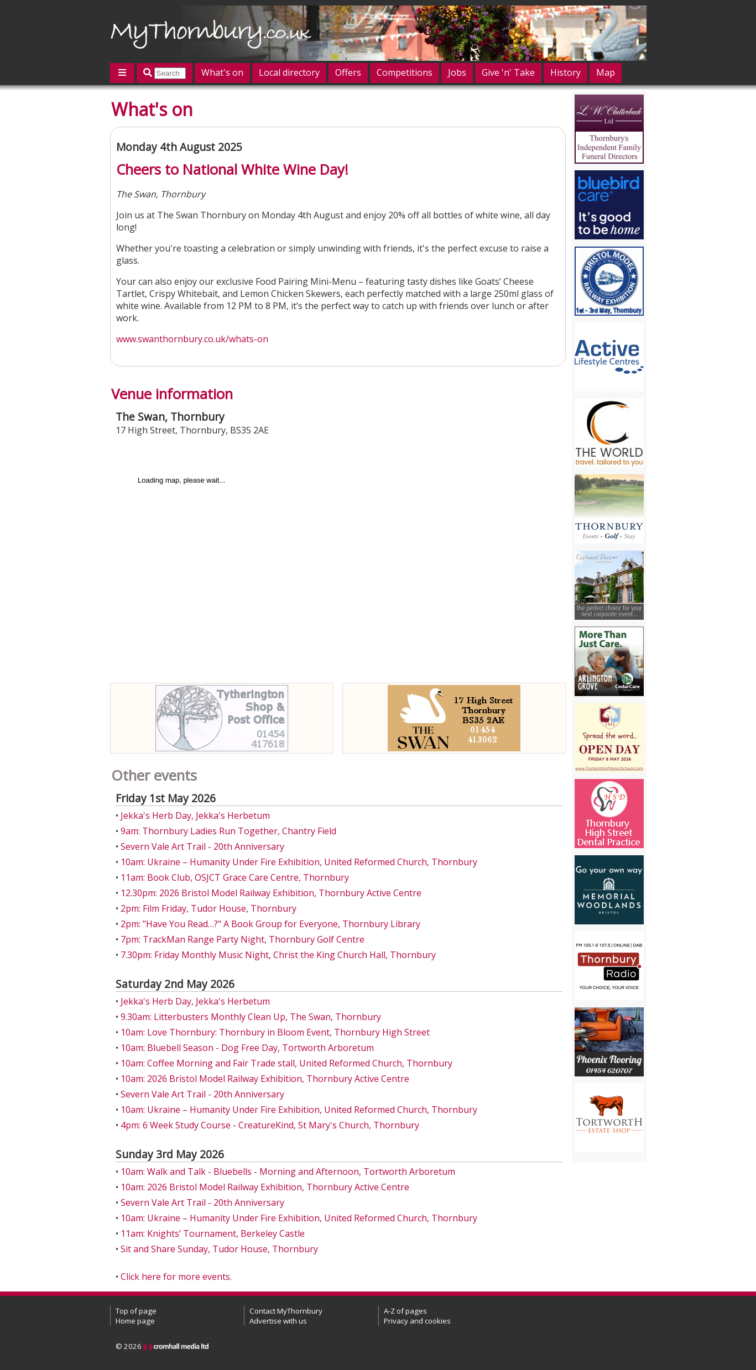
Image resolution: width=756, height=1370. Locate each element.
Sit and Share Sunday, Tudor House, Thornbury (219, 1249)
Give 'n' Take (508, 72)
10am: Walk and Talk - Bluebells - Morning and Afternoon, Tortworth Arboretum (288, 1171)
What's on (222, 72)
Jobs (457, 72)
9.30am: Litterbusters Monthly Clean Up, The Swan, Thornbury (251, 1017)
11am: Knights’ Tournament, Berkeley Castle (213, 1233)
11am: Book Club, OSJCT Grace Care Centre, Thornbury (235, 877)
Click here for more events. (176, 1276)
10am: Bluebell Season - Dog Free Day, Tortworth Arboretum (247, 1048)
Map (605, 72)
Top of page (136, 1311)
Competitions (404, 72)
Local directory (289, 72)
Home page (135, 1321)
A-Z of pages (405, 1311)
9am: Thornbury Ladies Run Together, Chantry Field (228, 831)
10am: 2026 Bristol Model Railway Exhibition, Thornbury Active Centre (265, 1079)
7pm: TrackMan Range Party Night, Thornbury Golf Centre (242, 939)
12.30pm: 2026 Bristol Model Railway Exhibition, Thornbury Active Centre (271, 893)
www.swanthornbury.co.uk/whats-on (192, 339)
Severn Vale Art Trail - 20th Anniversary (202, 846)
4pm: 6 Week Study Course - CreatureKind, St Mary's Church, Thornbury (270, 1125)
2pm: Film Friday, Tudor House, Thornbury (208, 908)
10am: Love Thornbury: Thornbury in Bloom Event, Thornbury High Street (275, 1032)
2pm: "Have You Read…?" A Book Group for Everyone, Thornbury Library (270, 924)
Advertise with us (278, 1321)
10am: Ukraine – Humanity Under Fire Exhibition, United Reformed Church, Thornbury (299, 862)
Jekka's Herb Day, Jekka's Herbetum (195, 815)
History (565, 72)
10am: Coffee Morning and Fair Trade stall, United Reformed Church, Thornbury (286, 1063)
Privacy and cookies (417, 1321)
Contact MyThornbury (285, 1311)
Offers (348, 72)
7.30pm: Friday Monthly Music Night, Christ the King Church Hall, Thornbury (278, 955)
